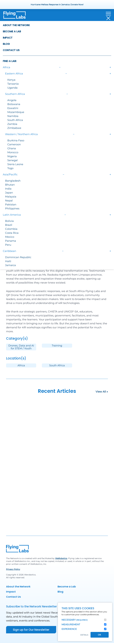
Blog (6, 44)
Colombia (11, 228)
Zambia (12, 124)
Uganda (12, 87)
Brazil (8, 225)
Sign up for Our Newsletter (31, 630)
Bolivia (9, 221)
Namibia (12, 116)
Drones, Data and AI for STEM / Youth (21, 347)
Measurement (71, 624)
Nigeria (12, 156)
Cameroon (14, 144)
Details (84, 635)
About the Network (16, 25)
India (8, 188)
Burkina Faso (15, 140)
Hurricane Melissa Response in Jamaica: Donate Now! (57, 4)
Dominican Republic (18, 257)
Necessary (75, 619)
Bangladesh (13, 180)
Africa (21, 365)
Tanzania (13, 83)
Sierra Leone (15, 164)
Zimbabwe (14, 128)
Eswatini (12, 108)
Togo (10, 168)
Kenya (11, 79)
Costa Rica (12, 232)
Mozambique (15, 112)
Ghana (11, 148)
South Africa (15, 120)
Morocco (12, 152)
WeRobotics (61, 558)
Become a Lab (12, 31)
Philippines (12, 208)
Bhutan (10, 184)
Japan (9, 192)
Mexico (9, 236)
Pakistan (10, 204)
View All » (102, 391)
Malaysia (10, 196)
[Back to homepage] (14, 15)
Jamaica (10, 265)
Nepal (9, 200)
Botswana (13, 104)
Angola (11, 100)
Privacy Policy (13, 569)
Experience (69, 629)
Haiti (8, 261)
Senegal (12, 160)
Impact (7, 37)
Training (57, 345)
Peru (8, 244)
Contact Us (11, 50)
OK (99, 634)
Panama (10, 240)
